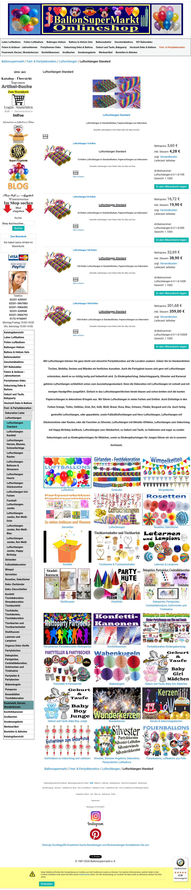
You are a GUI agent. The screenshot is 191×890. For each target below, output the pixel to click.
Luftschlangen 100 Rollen (85, 250)
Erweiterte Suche (76, 845)
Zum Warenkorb (18, 236)
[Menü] (186, 859)
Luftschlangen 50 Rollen (84, 197)
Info (45, 136)
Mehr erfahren (78, 177)
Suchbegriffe (59, 845)
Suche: (18, 217)
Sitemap (46, 845)
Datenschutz (85, 874)
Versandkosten (168, 156)
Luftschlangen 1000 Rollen (85, 303)
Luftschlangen (68, 61)
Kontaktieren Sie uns (137, 845)
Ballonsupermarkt (13, 61)
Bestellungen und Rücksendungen (106, 845)
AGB (91, 783)
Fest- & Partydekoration (42, 61)
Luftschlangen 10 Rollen (84, 143)
